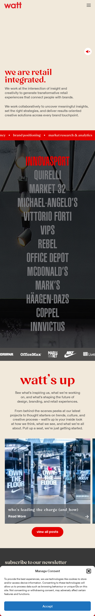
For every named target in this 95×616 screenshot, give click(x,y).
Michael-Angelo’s (47, 202)
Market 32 (47, 189)
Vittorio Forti (47, 216)
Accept (48, 606)
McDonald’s (47, 271)
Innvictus (47, 326)
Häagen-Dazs (47, 299)
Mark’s (47, 285)
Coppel (47, 313)
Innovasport (48, 161)
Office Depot (47, 258)
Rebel (47, 244)
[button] (89, 571)
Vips (47, 230)
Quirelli (47, 175)
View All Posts (47, 532)
